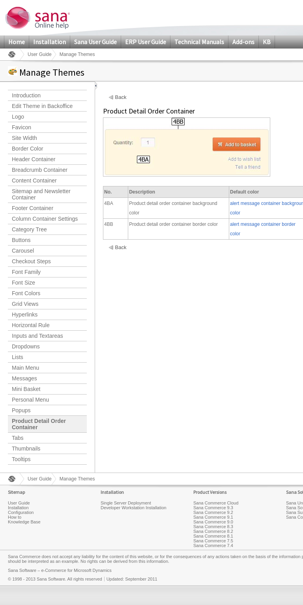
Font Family (26, 272)
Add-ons (243, 42)
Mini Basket (26, 389)
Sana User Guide (95, 42)
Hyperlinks (24, 314)
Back (121, 97)
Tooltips (21, 459)
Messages (24, 378)
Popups (21, 410)
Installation (49, 42)
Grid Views (25, 304)
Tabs (18, 438)
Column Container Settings (45, 219)
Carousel (23, 251)
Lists (17, 357)
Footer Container (32, 208)
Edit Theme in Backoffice (42, 106)
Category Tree (29, 229)
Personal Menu (30, 400)
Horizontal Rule (31, 325)
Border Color (27, 148)
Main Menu (25, 368)
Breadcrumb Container (39, 170)
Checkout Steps (31, 261)
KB (267, 42)
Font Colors (26, 293)
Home (16, 42)
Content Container (34, 180)
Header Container (34, 159)
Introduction (26, 95)
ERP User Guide (145, 42)
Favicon (21, 127)
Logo (18, 117)
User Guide (40, 54)
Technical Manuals (199, 42)
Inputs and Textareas (37, 336)
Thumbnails (26, 448)
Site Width (24, 138)
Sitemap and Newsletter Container (41, 194)
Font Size (23, 282)
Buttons (21, 240)
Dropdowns (26, 346)
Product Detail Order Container (39, 424)
